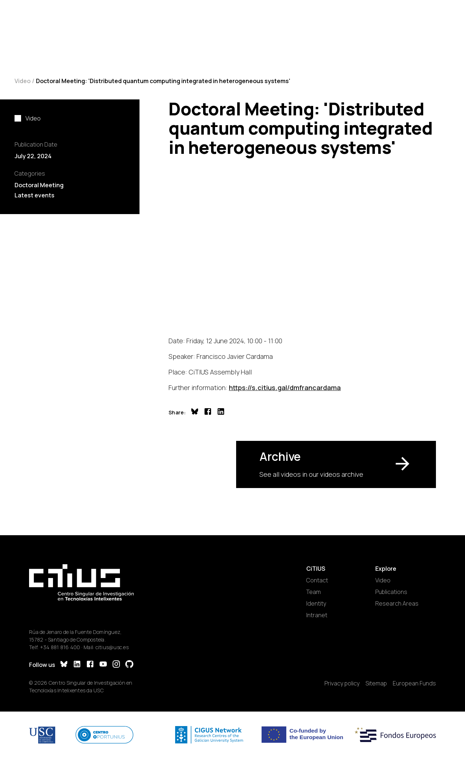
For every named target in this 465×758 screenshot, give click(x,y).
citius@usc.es (112, 647)
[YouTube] (103, 665)
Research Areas (396, 603)
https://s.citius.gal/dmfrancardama (285, 387)
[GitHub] (129, 665)
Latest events (34, 195)
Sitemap (376, 683)
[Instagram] (116, 665)
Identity (316, 603)
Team (313, 592)
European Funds (414, 683)
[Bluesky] (64, 665)
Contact (317, 580)
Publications (391, 592)
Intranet (316, 615)
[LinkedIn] (77, 665)
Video (23, 81)
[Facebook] (90, 665)
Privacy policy (342, 683)
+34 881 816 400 (60, 647)
